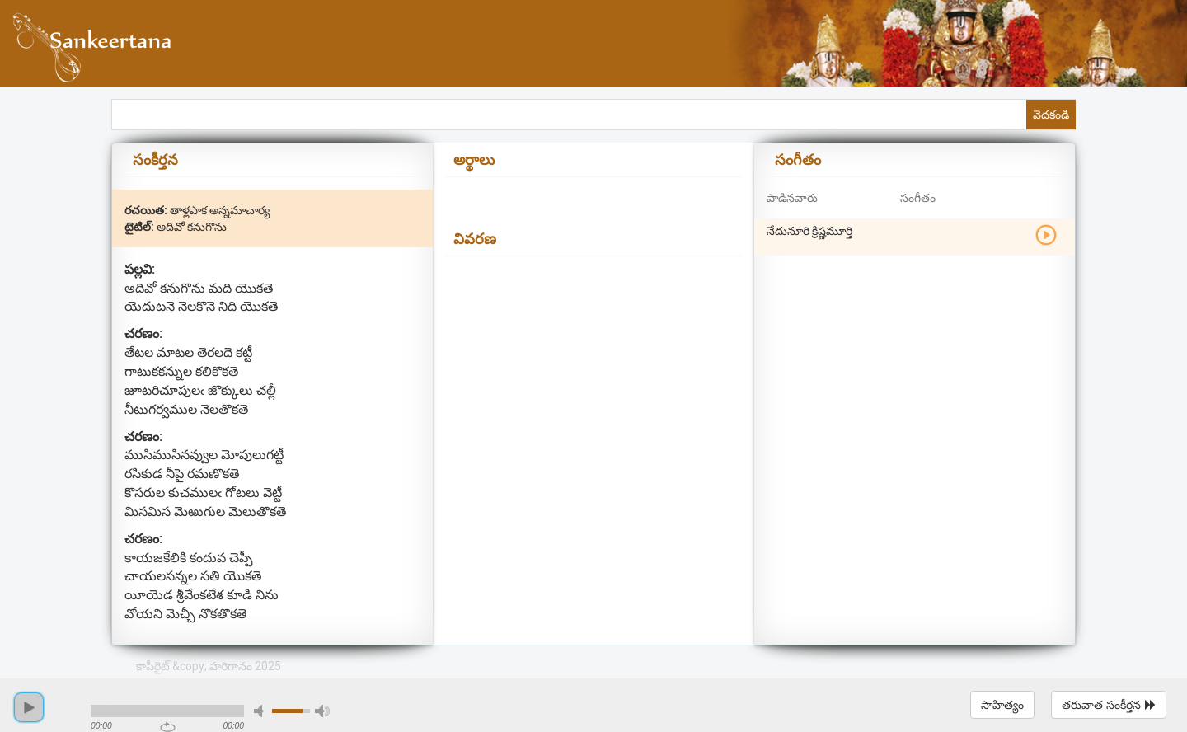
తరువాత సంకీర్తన (1109, 704)
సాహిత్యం (1002, 704)
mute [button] (261, 711)
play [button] (28, 707)
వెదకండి (1051, 114)
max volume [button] (322, 711)
